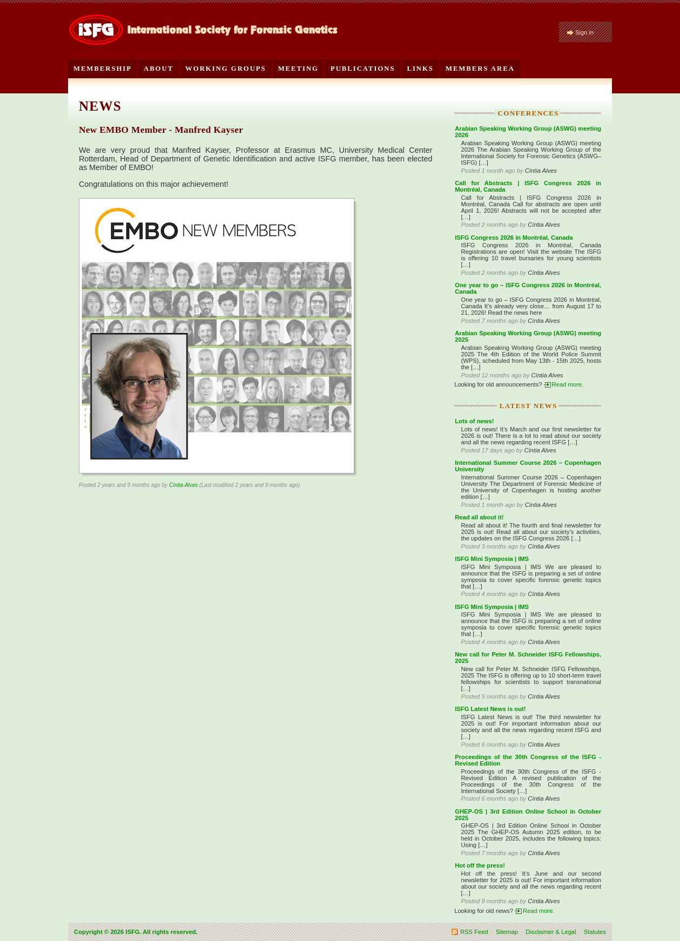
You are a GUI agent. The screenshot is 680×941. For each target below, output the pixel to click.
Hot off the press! (480, 865)
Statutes (595, 932)
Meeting (298, 68)
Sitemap (507, 932)
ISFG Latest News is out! (490, 709)
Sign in (584, 32)
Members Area (480, 68)
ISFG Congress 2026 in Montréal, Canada (514, 237)
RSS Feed (474, 932)
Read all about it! (479, 517)
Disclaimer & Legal (551, 932)
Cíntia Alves (183, 485)
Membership (102, 68)
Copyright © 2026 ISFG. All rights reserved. (136, 932)
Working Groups (225, 68)
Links (420, 68)
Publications (363, 68)
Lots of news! (474, 421)
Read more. (567, 384)
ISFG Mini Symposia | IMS (492, 559)
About (158, 68)
